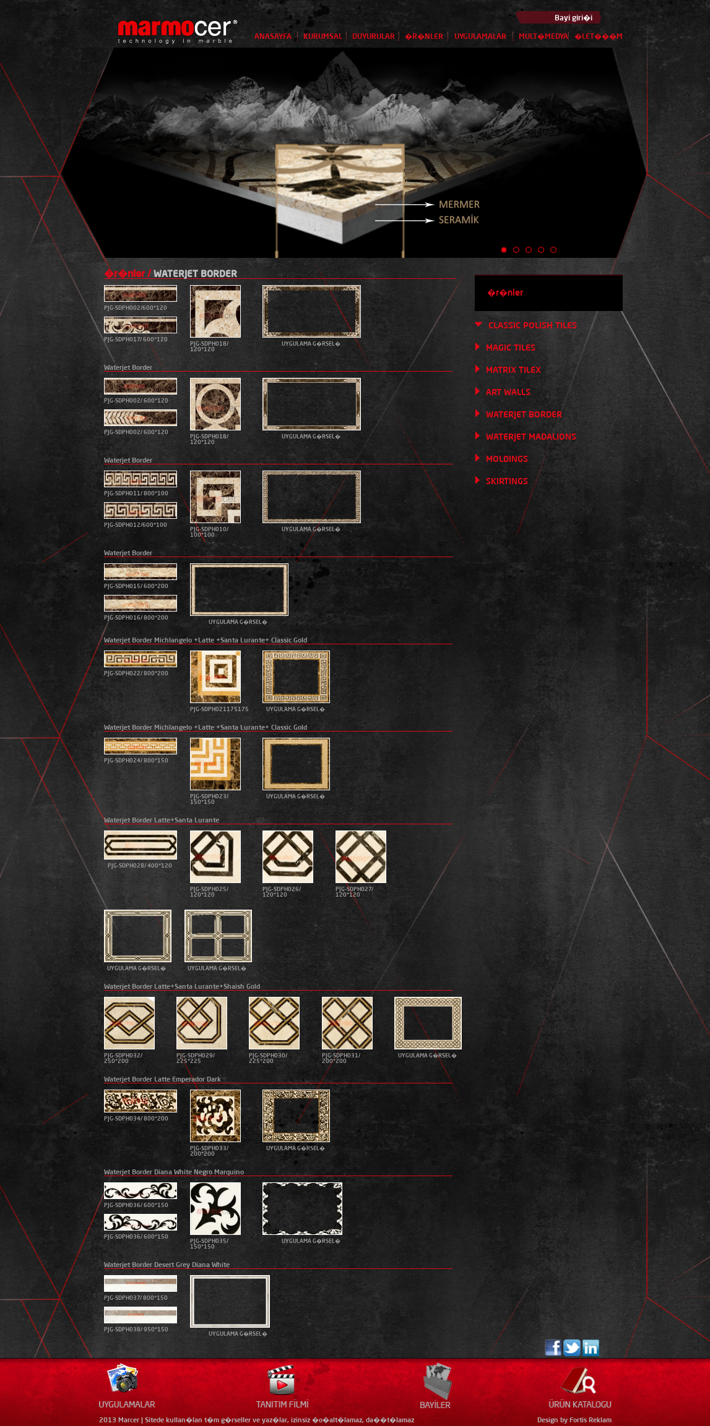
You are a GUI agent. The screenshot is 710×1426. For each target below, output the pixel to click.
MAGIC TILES (510, 347)
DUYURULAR (373, 36)
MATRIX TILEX (513, 369)
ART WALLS (508, 392)
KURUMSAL (322, 36)
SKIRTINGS (507, 481)
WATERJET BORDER (524, 414)
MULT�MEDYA (543, 36)
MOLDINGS (507, 458)
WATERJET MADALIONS (531, 436)
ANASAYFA (273, 36)
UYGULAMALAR (480, 36)
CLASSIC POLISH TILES (532, 325)
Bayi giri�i (573, 17)
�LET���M (596, 36)
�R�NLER (424, 36)
